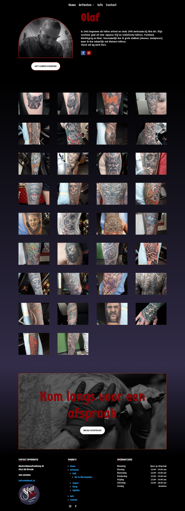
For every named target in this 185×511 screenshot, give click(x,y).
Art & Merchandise (46, 66)
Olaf (74, 473)
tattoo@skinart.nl (27, 480)
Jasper (75, 483)
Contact (111, 5)
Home (72, 5)
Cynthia (75, 490)
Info (100, 5)
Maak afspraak (92, 430)
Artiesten (85, 5)
